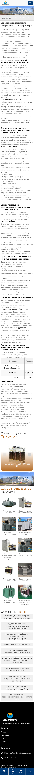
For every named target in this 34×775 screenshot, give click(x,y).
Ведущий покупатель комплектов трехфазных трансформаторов (17, 626)
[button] (29, 454)
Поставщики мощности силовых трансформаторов (17, 651)
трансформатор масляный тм (16, 644)
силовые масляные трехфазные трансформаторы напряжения (17, 678)
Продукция (13, 771)
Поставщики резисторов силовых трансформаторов (17, 617)
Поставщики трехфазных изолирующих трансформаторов (17, 636)
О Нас (21, 771)
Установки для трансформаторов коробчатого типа (17, 696)
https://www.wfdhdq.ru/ (20, 423)
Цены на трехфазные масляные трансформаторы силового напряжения (17, 660)
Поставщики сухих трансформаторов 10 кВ (17, 688)
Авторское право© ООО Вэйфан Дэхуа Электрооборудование (14, 766)
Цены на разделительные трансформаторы (17, 669)
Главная (3, 17)
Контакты (29, 771)
